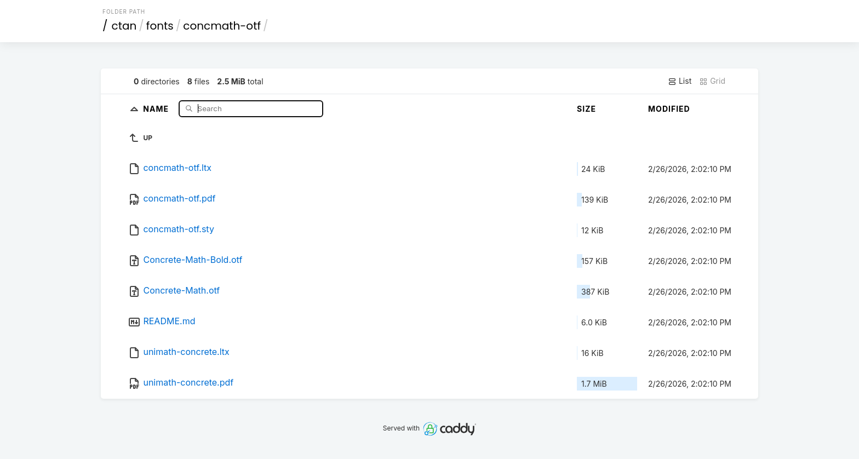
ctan (124, 25)
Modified (669, 108)
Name (157, 108)
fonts (160, 25)
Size (586, 108)
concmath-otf (222, 25)
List (679, 81)
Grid (712, 81)
